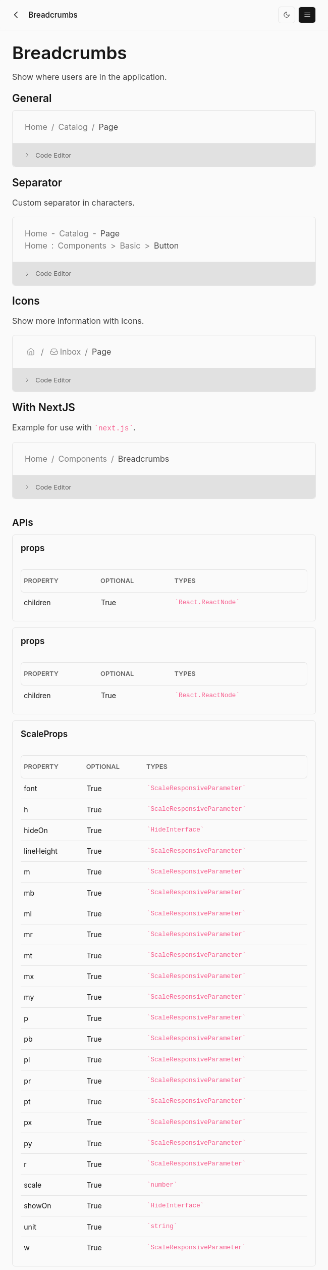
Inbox (65, 352)
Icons (26, 301)
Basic (130, 245)
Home (36, 459)
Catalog (73, 127)
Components (82, 245)
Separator (37, 183)
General (31, 98)
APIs (22, 522)
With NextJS (43, 408)
